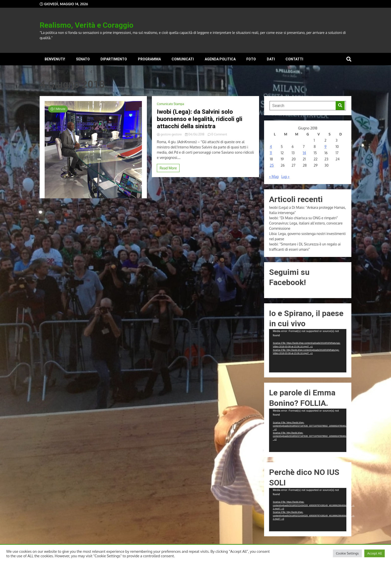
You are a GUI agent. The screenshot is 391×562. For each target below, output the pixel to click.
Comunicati (183, 59)
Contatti (294, 59)
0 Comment (219, 134)
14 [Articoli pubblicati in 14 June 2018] (304, 153)
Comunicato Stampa (170, 104)
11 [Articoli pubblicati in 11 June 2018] (271, 153)
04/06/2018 (195, 134)
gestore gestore (170, 134)
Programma (149, 59)
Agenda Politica (220, 59)
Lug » (285, 176)
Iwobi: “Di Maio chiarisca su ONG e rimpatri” (303, 218)
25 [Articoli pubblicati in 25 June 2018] (272, 165)
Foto (251, 59)
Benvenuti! (55, 59)
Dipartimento (113, 59)
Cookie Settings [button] (347, 553)
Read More (168, 168)
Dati (271, 59)
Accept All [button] (374, 553)
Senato (83, 59)
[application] (307, 350)
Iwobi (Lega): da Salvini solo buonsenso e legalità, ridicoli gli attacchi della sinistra (199, 119)
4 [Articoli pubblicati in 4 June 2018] (271, 146)
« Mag (274, 176)
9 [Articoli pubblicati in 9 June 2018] (325, 146)
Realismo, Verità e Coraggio (86, 25)
